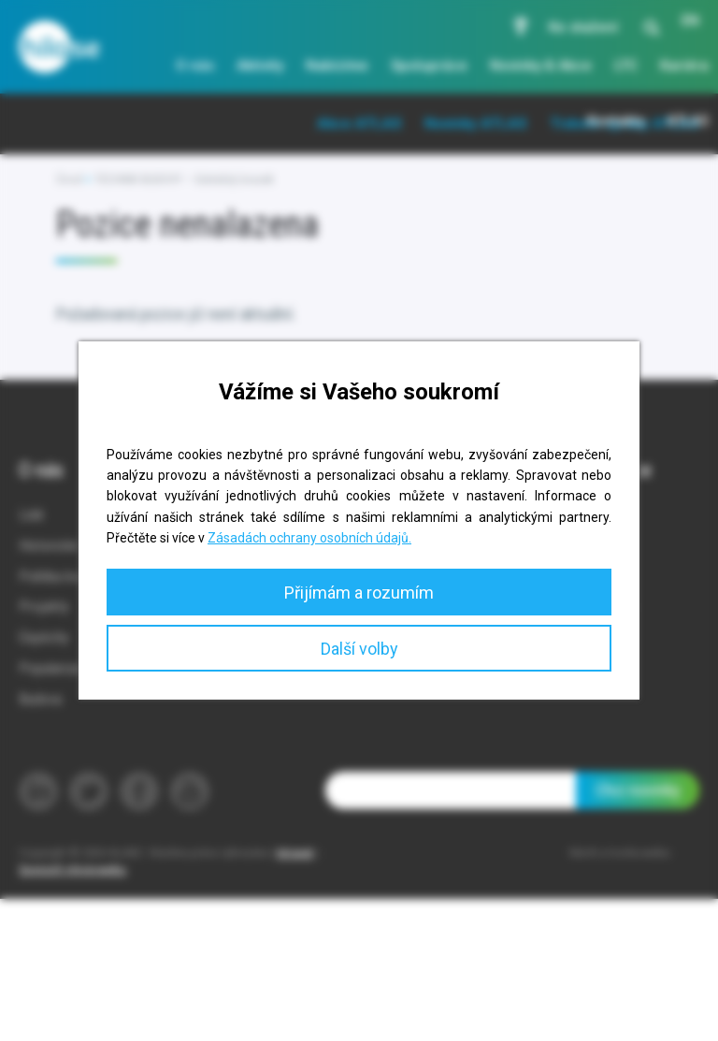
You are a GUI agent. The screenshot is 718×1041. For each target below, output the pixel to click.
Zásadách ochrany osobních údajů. (309, 537)
